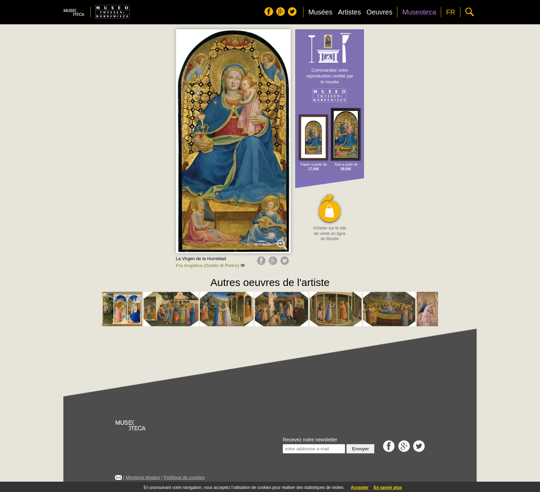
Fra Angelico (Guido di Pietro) (211, 265)
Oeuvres (379, 12)
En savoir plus (388, 487)
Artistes (349, 12)
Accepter (359, 487)
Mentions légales (143, 477)
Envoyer (360, 448)
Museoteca (419, 12)
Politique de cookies (184, 477)
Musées (320, 12)
